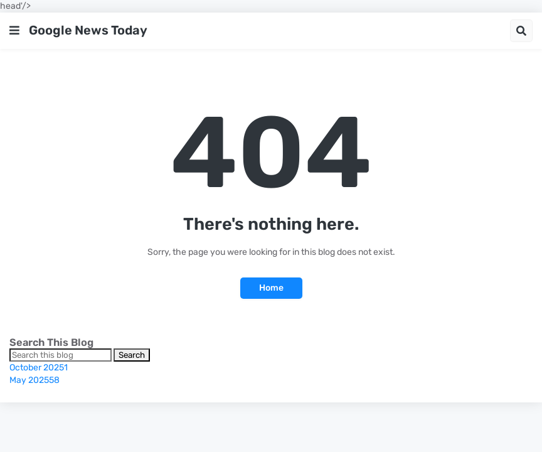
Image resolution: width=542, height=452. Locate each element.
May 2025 (34, 380)
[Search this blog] (60, 355)
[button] (14, 30)
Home (271, 287)
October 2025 (38, 367)
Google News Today (88, 30)
